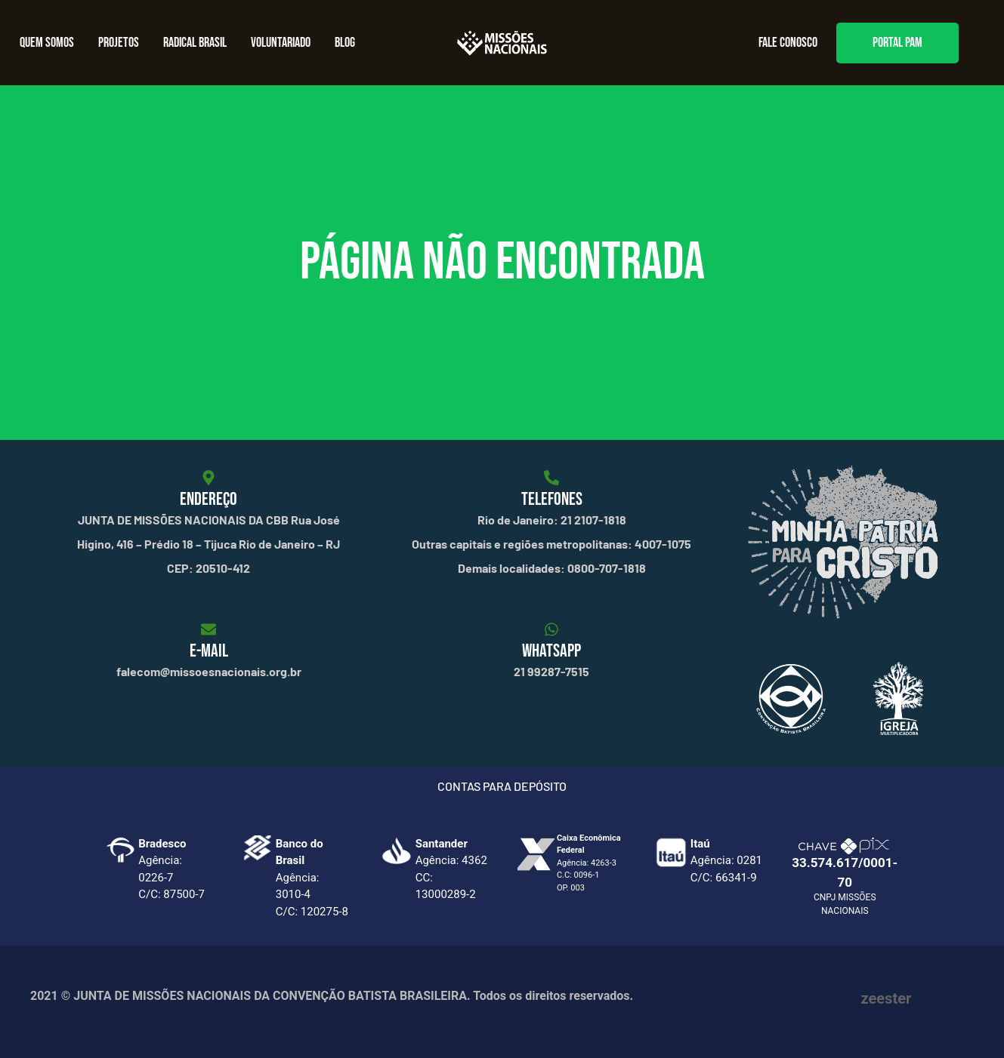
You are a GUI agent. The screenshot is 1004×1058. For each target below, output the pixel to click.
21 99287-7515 (551, 671)
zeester (886, 998)
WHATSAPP (551, 651)
